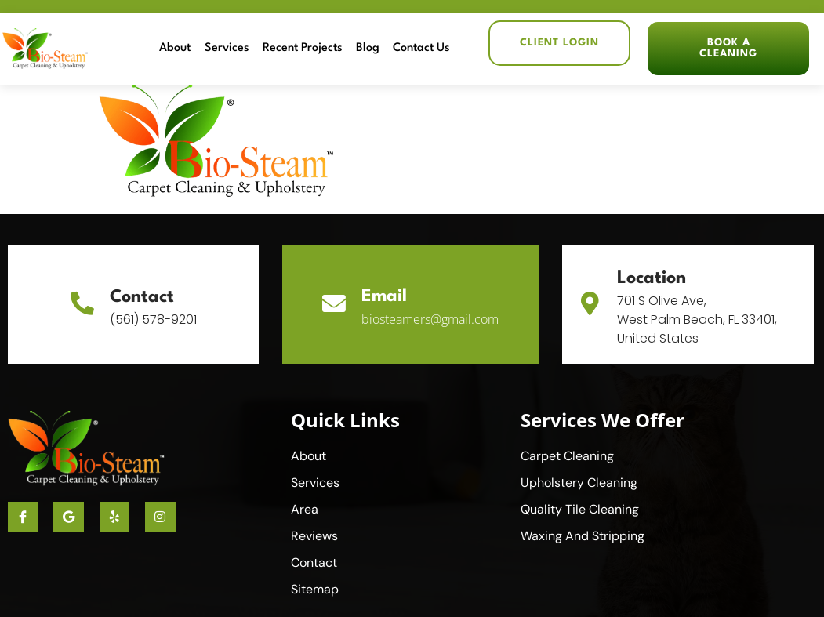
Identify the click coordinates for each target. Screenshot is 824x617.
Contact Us (422, 48)
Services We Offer (602, 420)
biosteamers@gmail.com (430, 319)
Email (384, 296)
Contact (142, 297)
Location (651, 278)
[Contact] (82, 304)
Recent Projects (303, 48)
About (176, 48)
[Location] (589, 304)
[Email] (334, 304)
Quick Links (345, 420)
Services (227, 48)
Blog (368, 48)
